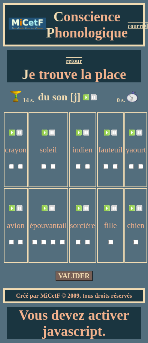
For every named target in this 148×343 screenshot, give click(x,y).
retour (74, 61)
